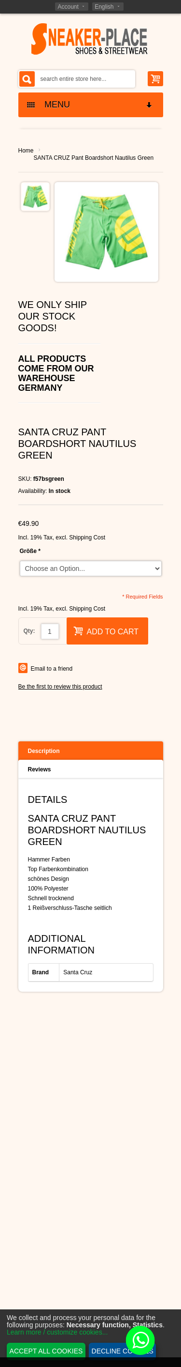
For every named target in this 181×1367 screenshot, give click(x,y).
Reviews (39, 769)
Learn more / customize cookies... (57, 1332)
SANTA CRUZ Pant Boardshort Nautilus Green (94, 157)
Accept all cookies (46, 1351)
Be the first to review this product (60, 686)
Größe (30, 551)
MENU (90, 105)
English (104, 6)
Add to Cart (106, 631)
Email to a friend (52, 668)
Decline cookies (122, 1351)
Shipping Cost (87, 537)
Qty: (29, 631)
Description (44, 751)
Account (67, 6)
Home (26, 150)
